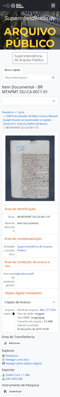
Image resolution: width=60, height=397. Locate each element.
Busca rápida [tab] (12, 70)
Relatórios (10, 356)
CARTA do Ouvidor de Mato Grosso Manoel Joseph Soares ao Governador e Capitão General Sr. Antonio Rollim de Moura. (30, 120)
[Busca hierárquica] (26, 78)
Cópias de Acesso (18, 302)
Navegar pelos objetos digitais (22, 363)
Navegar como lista (15, 359)
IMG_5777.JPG (48, 310)
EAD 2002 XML (12, 379)
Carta (21, 112)
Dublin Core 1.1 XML (16, 375)
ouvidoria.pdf (25, 273)
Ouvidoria (8, 112)
